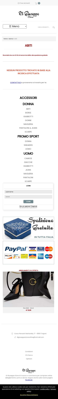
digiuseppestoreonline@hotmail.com (29, 337)
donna (11, 39)
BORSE (28, 112)
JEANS (28, 170)
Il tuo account (24, 3)
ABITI (28, 109)
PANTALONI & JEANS (28, 128)
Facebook (28, 380)
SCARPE (28, 131)
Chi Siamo (29, 355)
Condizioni (29, 352)
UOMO (28, 149)
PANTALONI (28, 177)
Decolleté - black (28, 307)
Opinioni (29, 359)
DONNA (28, 104)
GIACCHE (28, 162)
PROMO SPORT (28, 136)
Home (5, 39)
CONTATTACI (15, 82)
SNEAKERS (28, 145)
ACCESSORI (28, 98)
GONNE (28, 120)
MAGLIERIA (28, 124)
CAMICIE (28, 158)
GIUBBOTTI (28, 116)
